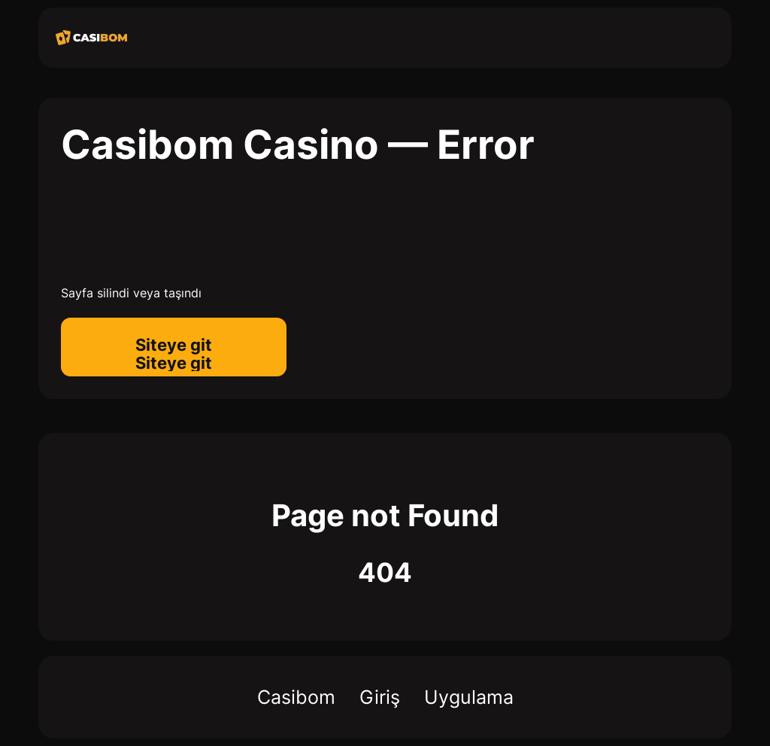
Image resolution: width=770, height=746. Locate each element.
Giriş (379, 697)
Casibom (296, 697)
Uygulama (469, 697)
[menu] (695, 41)
